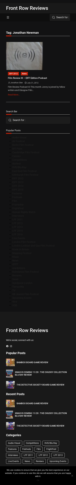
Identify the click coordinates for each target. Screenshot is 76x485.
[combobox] (60, 17)
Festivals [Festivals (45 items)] (26, 449)
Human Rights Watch (24, 212)
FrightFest (18, 208)
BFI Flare (17, 148)
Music (15, 256)
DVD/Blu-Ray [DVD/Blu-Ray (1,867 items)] (51, 443)
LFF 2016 (17, 234)
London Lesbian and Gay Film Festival (33, 245)
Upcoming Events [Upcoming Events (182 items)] (57, 461)
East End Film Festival (24, 171)
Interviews (18, 215)
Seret (15, 279)
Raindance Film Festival (25, 271)
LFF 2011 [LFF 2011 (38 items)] (28, 455)
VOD (14, 305)
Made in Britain (20, 249)
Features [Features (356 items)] (12, 449)
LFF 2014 (17, 230)
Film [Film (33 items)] (39, 449)
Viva (14, 301)
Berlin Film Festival (23, 144)
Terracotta (18, 286)
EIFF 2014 (17, 186)
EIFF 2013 (17, 182)
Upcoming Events (21, 297)
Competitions (19, 159)
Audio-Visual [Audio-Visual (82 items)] (14, 443)
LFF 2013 (17, 227)
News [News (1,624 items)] (27, 461)
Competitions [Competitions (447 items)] (32, 443)
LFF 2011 (17, 219)
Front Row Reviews (27, 8)
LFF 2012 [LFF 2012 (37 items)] (43, 455)
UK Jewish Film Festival (25, 294)
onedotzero (18, 268)
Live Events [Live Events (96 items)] (13, 461)
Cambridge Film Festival (25, 152)
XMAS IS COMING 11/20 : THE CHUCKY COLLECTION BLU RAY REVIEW (41, 373)
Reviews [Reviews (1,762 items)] (40, 461)
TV (13, 290)
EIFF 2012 (13, 74)
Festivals (17, 197)
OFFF (15, 264)
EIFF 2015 (17, 189)
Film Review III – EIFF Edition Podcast (27, 78)
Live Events (18, 238)
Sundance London (22, 283)
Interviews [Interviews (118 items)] (13, 455)
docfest (16, 163)
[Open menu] (8, 17)
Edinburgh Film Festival (25, 174)
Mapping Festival (21, 253)
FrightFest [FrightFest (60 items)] (51, 449)
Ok (38, 480)
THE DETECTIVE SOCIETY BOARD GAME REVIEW (40, 384)
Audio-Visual (19, 137)
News (24, 74)
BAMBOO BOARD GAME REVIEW (32, 362)
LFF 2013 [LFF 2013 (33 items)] (58, 455)
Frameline (18, 204)
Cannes (16, 156)
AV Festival (18, 141)
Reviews (17, 275)
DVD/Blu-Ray (19, 167)
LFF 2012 (17, 223)
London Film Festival (23, 241)
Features (17, 193)
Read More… (14, 94)
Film (14, 200)
